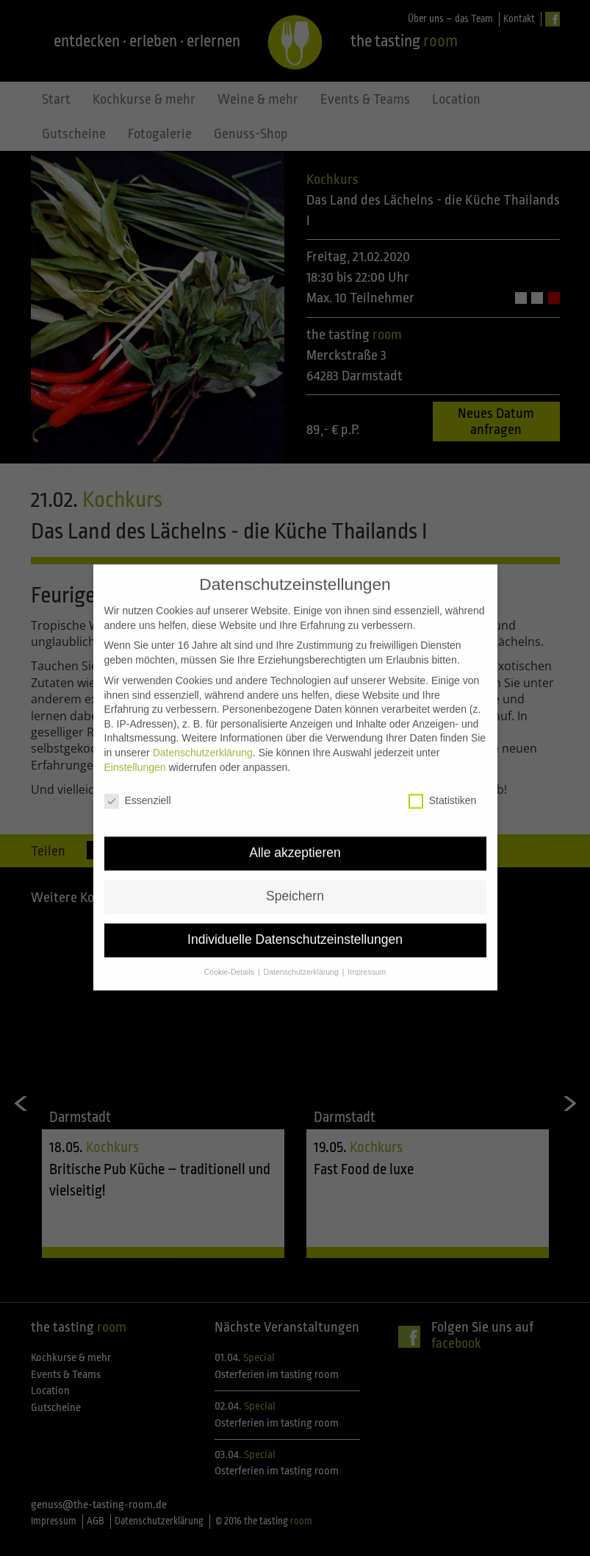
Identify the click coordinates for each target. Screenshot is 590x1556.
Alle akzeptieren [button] (295, 825)
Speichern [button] (295, 869)
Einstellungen (135, 739)
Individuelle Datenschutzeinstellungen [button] (295, 912)
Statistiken (443, 774)
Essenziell (137, 774)
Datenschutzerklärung (203, 725)
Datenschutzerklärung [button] (302, 943)
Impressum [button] (367, 943)
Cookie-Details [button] (230, 943)
